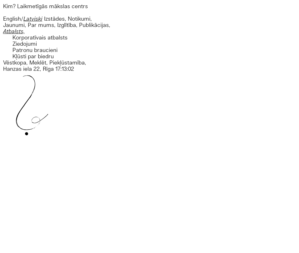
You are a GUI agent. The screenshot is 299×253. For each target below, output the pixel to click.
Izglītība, (67, 24)
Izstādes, (55, 18)
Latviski (32, 18)
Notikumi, (80, 18)
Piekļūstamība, (67, 62)
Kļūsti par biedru (33, 56)
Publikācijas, (94, 24)
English (12, 18)
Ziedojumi (25, 43)
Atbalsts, (14, 31)
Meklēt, (38, 62)
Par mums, (41, 24)
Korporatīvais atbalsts (40, 37)
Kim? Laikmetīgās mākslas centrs (45, 6)
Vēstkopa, (15, 62)
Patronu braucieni (35, 50)
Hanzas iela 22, (22, 68)
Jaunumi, (14, 24)
